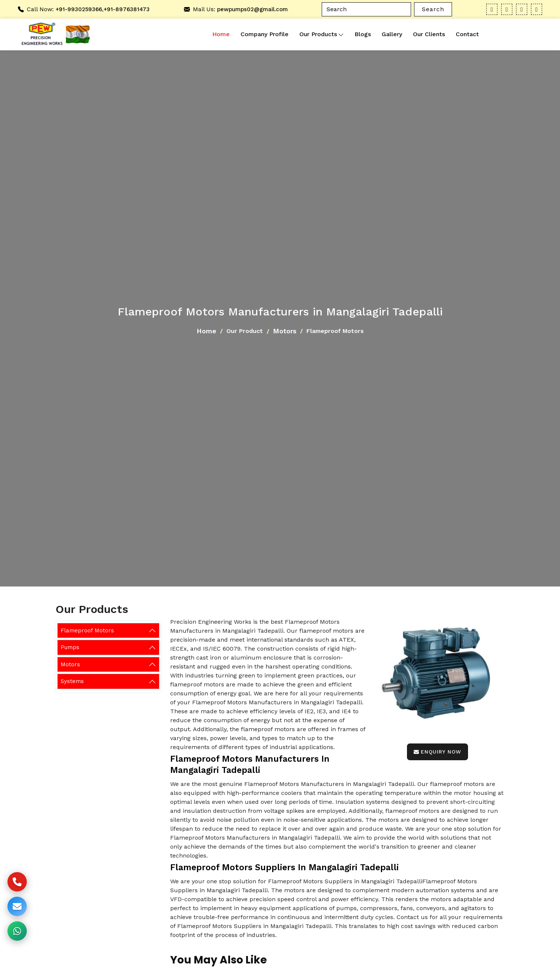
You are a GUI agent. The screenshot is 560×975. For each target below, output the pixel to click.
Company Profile (265, 34)
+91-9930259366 (78, 9)
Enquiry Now (437, 752)
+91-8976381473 (127, 9)
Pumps (70, 647)
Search (433, 9)
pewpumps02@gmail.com (252, 9)
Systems (72, 681)
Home (221, 34)
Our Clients (429, 34)
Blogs (362, 34)
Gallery (392, 34)
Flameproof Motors (87, 630)
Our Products (321, 34)
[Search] (366, 9)
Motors (284, 331)
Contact (467, 34)
